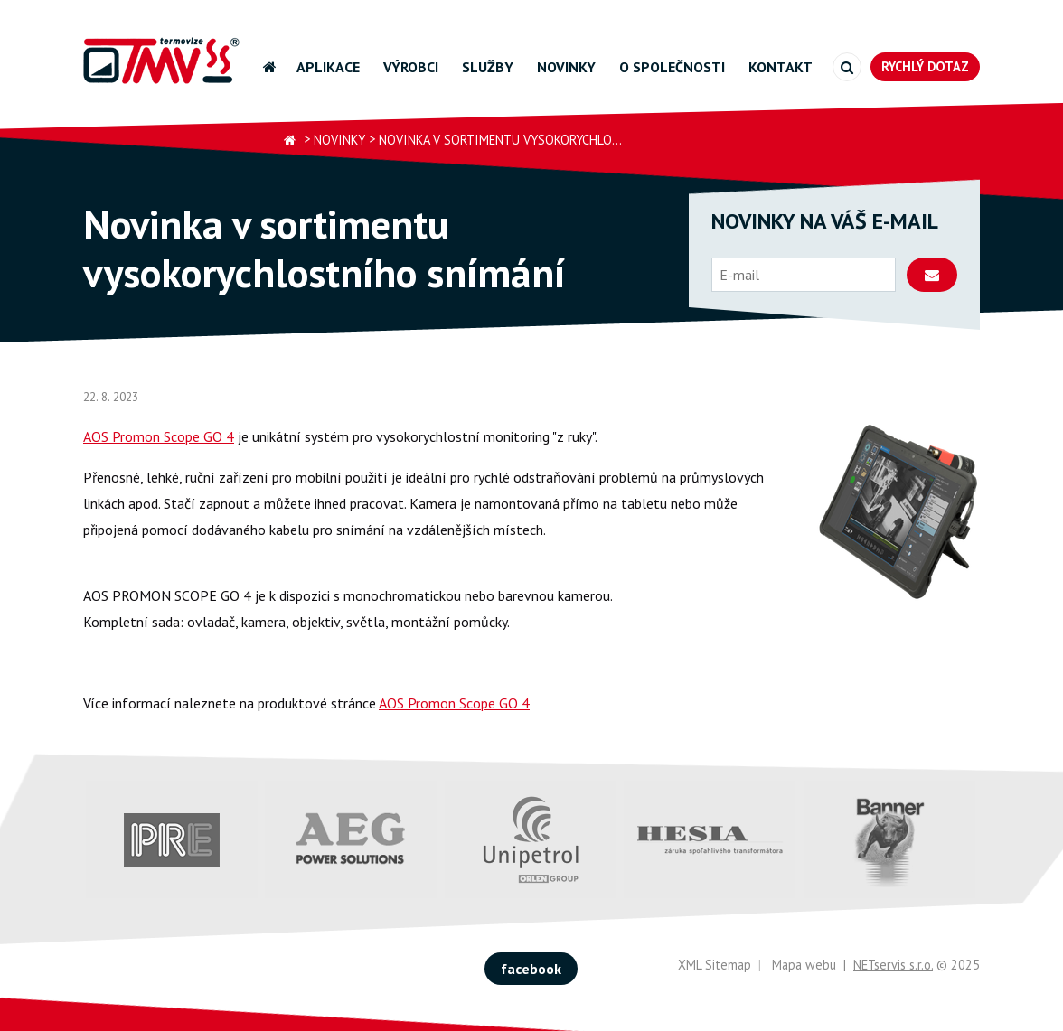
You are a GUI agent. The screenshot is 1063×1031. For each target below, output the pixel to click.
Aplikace (328, 67)
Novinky (566, 67)
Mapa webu (804, 964)
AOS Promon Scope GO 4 (158, 436)
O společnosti (672, 67)
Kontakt (780, 67)
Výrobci (410, 67)
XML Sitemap (714, 964)
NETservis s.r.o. (893, 964)
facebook (531, 969)
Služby (487, 67)
